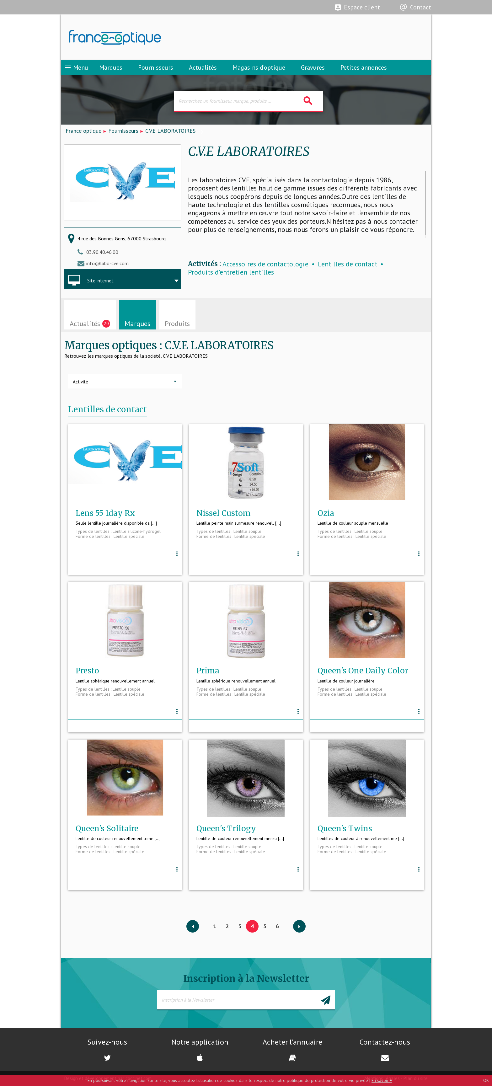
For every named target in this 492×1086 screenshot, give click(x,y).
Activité (80, 382)
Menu (76, 67)
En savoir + (382, 1080)
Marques (110, 67)
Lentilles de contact (347, 264)
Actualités (203, 67)
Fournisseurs (155, 67)
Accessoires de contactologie (265, 264)
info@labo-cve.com (107, 263)
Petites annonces (363, 67)
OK (486, 1080)
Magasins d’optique (259, 67)
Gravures (313, 67)
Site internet (100, 280)
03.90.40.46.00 (102, 252)
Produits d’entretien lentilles (231, 272)
